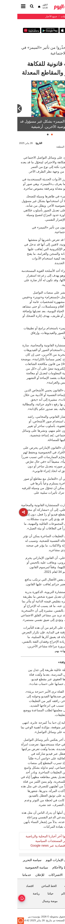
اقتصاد (12, 886)
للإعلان (22, 875)
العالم (47, 893)
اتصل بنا (55, 875)
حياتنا (33, 893)
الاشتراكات (38, 875)
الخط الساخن (31, 886)
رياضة (18, 893)
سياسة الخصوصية (19, 867)
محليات (51, 886)
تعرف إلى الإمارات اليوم (43, 860)
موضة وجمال (32, 901)
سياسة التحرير (15, 860)
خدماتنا (9, 875)
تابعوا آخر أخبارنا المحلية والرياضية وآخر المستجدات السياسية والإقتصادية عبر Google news (30, 841)
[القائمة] (14, 6)
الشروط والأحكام (46, 867)
